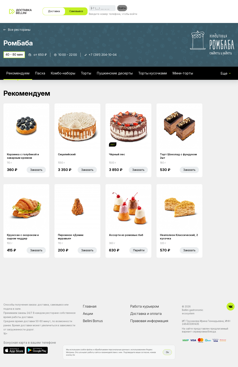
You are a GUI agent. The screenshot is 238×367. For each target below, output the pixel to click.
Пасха (40, 73)
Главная (90, 306)
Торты (86, 73)
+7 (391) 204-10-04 (103, 54)
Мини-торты (182, 73)
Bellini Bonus (93, 321)
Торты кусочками (152, 73)
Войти (122, 8)
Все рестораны (19, 29)
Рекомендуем (17, 73)
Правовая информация (149, 321)
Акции (88, 314)
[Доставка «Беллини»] (20, 11)
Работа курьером (144, 306)
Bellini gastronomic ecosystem (192, 311)
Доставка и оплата (146, 314)
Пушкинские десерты (115, 73)
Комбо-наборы (63, 73)
